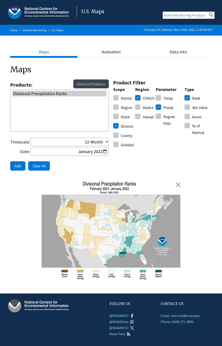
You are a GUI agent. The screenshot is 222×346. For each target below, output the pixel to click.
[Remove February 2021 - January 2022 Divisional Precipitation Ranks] (178, 184)
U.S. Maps (57, 30)
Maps (44, 51)
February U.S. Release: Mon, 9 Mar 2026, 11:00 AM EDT (178, 30)
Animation (111, 51)
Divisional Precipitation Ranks (59, 93)
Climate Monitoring (34, 30)
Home (14, 30)
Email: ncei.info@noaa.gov (180, 315)
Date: (25, 151)
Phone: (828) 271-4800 (177, 322)
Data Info (178, 51)
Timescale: (20, 142)
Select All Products (91, 84)
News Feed (120, 334)
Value (195, 107)
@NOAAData (121, 322)
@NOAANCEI (121, 315)
